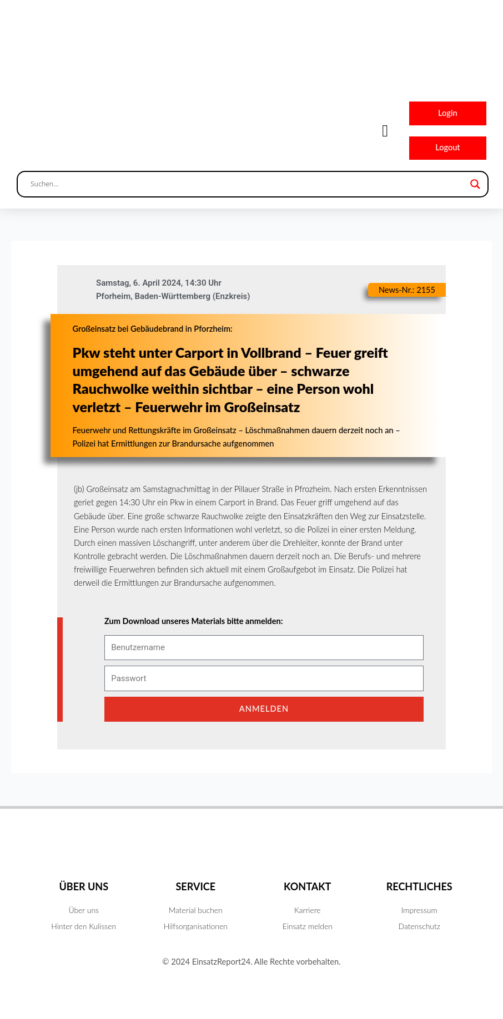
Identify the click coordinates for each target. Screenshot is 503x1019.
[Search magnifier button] (475, 184)
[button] (385, 130)
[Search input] (248, 184)
